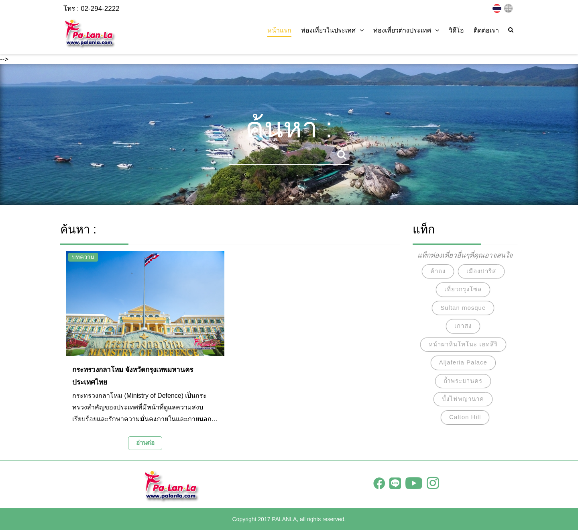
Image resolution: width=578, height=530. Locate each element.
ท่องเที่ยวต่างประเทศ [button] (406, 30)
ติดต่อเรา (486, 30)
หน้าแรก (279, 30)
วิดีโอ (456, 30)
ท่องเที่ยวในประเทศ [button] (332, 30)
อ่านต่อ (145, 442)
